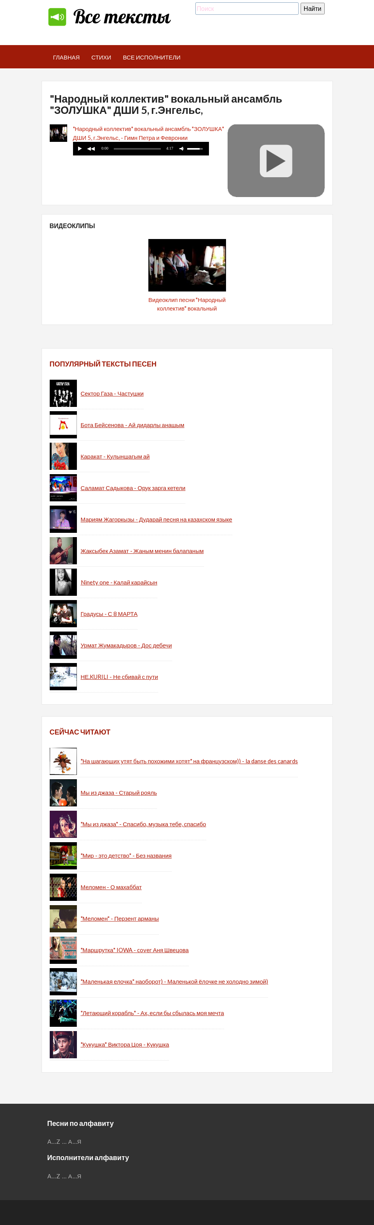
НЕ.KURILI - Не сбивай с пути (119, 676)
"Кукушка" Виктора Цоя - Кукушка (125, 1044)
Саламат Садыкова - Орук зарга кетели (133, 487)
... (64, 1141)
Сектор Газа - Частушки (112, 393)
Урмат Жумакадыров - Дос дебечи (126, 645)
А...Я (75, 1141)
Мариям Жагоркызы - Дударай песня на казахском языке (156, 519)
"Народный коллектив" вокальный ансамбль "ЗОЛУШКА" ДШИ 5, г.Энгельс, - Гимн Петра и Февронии (148, 133)
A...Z (54, 1141)
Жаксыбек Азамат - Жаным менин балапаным (142, 550)
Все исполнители (152, 57)
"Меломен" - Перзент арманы (120, 918)
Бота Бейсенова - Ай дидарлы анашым (132, 424)
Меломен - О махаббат (111, 886)
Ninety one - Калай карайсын (119, 582)
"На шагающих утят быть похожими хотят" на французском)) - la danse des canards (189, 760)
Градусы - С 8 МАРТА (109, 613)
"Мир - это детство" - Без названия (126, 855)
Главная (66, 57)
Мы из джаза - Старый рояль (119, 792)
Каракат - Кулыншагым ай (115, 456)
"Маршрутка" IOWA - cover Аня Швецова (135, 949)
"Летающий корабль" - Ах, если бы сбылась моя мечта (152, 1012)
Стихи (101, 57)
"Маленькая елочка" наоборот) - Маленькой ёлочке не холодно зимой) (174, 981)
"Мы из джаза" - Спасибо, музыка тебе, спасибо (143, 823)
